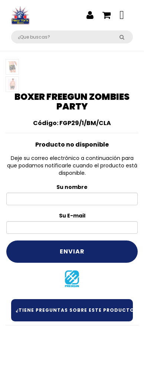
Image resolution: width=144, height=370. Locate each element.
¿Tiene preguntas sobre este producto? (72, 310)
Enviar (72, 251)
